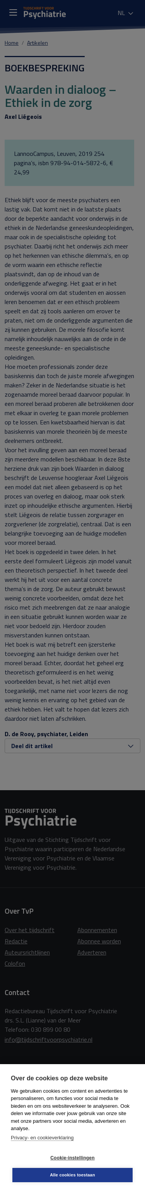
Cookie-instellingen (72, 1158)
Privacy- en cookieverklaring (42, 1138)
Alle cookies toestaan (72, 1175)
